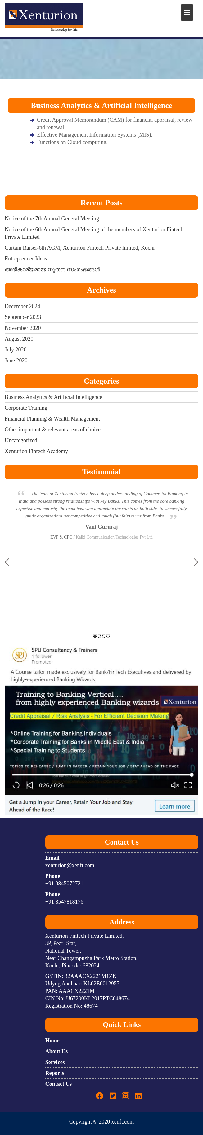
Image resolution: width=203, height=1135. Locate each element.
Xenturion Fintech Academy (36, 451)
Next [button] (196, 562)
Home (52, 1040)
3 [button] (103, 636)
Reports (54, 1073)
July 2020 (16, 350)
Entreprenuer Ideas (26, 258)
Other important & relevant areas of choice (53, 429)
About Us (56, 1051)
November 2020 (23, 328)
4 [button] (108, 636)
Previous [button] (7, 562)
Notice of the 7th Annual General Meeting (52, 219)
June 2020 (16, 360)
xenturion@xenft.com (69, 865)
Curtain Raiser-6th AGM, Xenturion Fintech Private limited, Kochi (80, 248)
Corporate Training (26, 408)
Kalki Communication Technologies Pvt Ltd (114, 537)
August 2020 (19, 339)
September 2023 (23, 317)
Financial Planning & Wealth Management (52, 419)
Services (55, 1062)
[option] (101, 519)
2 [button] (99, 636)
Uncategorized (21, 440)
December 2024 (22, 306)
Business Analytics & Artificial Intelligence (53, 397)
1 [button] (95, 636)
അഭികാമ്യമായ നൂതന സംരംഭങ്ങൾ (52, 269)
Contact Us (58, 1084)
